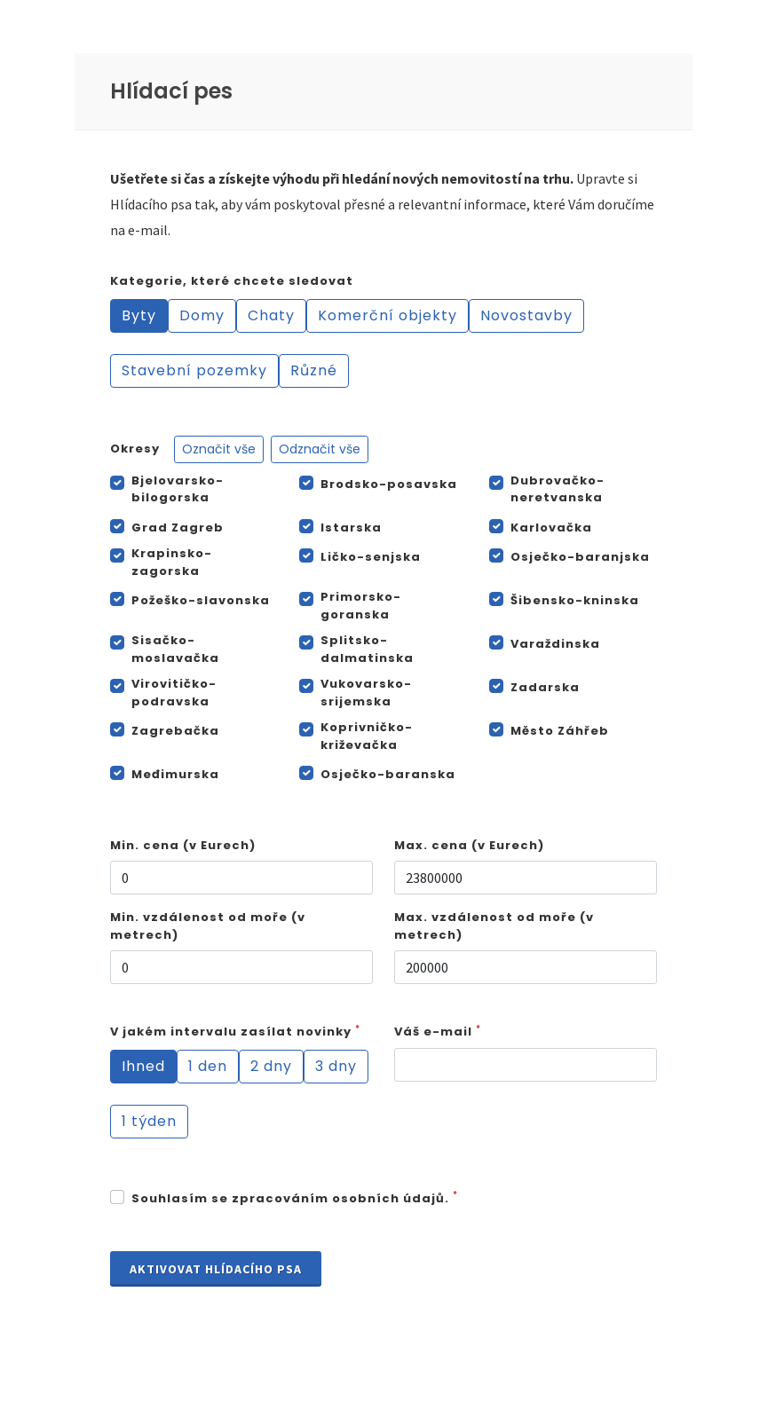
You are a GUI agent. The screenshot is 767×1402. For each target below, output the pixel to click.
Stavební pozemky (194, 370)
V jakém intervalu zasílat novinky (235, 1031)
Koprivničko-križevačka (366, 736)
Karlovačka (551, 527)
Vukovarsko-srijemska (366, 692)
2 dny (271, 1066)
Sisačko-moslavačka (175, 649)
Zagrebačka (175, 730)
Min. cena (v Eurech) (183, 845)
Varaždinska (555, 643)
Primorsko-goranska (360, 605)
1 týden (149, 1121)
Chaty (271, 315)
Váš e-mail (437, 1031)
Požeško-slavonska (200, 600)
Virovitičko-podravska (174, 692)
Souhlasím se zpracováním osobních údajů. (294, 1198)
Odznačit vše (319, 449)
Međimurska (175, 774)
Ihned (143, 1066)
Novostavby (526, 315)
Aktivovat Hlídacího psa (216, 1269)
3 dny (336, 1066)
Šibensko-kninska (574, 600)
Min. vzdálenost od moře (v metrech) (207, 926)
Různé (313, 370)
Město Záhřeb (559, 730)
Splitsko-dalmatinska (367, 649)
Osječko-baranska (387, 774)
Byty (139, 315)
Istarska (351, 527)
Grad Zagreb (177, 527)
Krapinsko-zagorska (171, 562)
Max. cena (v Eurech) (469, 845)
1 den (207, 1066)
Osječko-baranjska (580, 556)
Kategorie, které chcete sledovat (231, 280)
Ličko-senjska (370, 556)
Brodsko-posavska (388, 484)
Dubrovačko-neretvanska (557, 489)
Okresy (239, 449)
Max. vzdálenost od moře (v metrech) (494, 926)
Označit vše (219, 449)
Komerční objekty (387, 315)
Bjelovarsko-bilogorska (177, 489)
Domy (202, 315)
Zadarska (545, 687)
